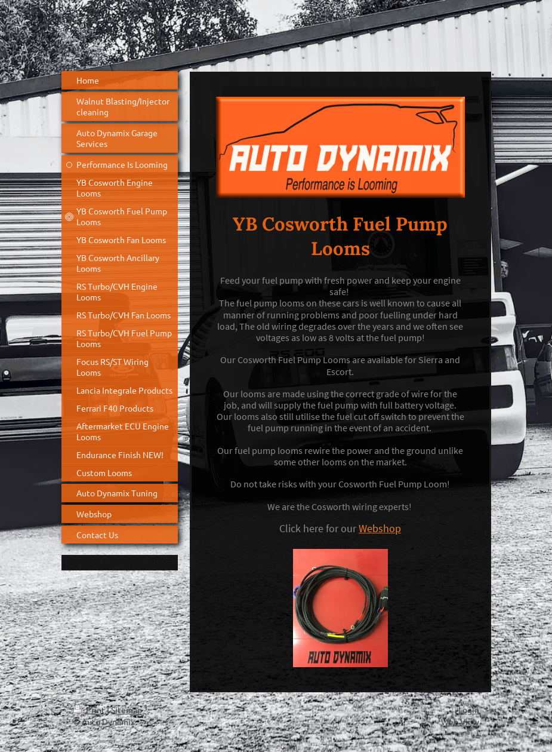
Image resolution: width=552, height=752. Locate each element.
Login (468, 709)
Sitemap (126, 709)
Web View (460, 721)
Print (90, 709)
